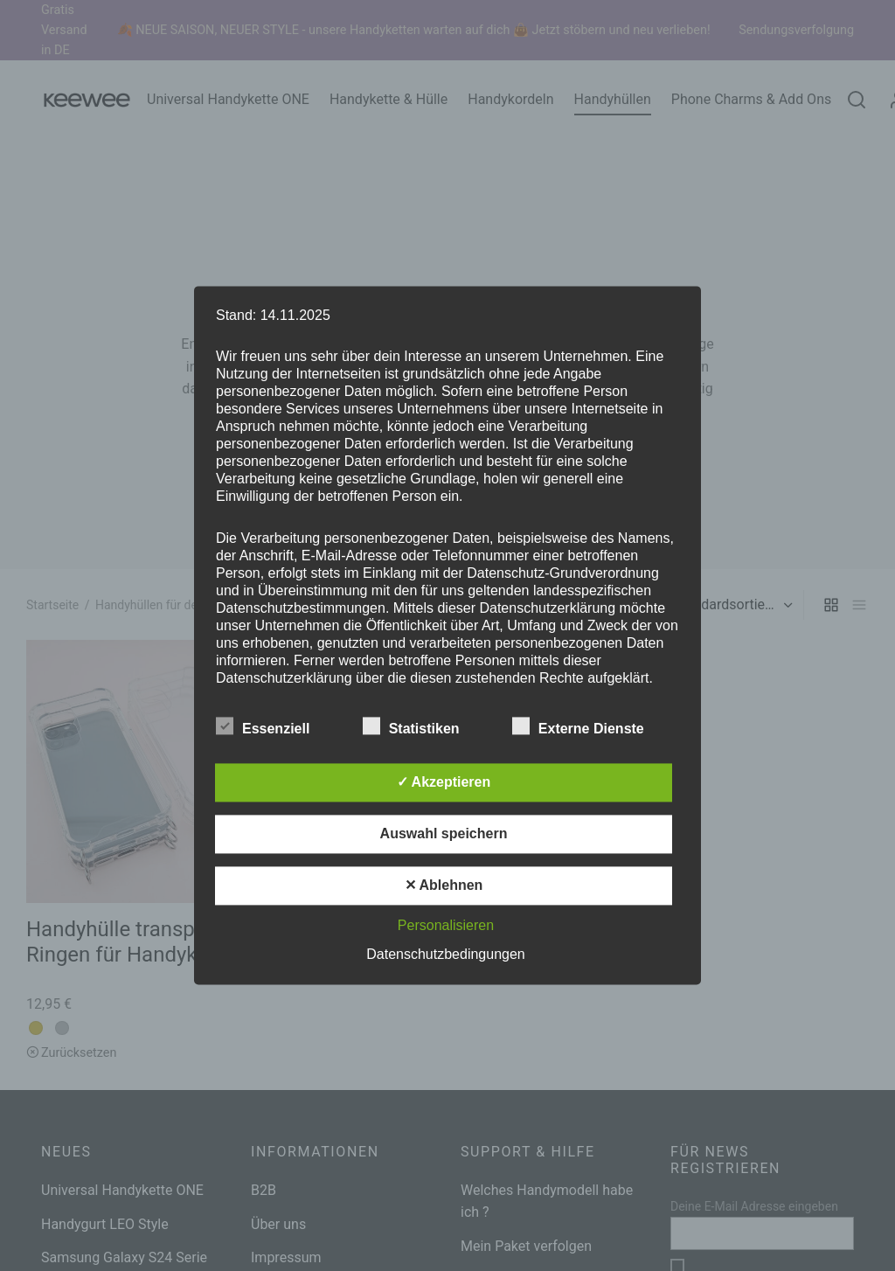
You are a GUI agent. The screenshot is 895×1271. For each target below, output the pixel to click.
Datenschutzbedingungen (445, 955)
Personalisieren (446, 926)
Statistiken (422, 727)
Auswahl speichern (444, 834)
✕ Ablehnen (444, 886)
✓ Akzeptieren (444, 782)
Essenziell (273, 727)
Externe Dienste (588, 727)
